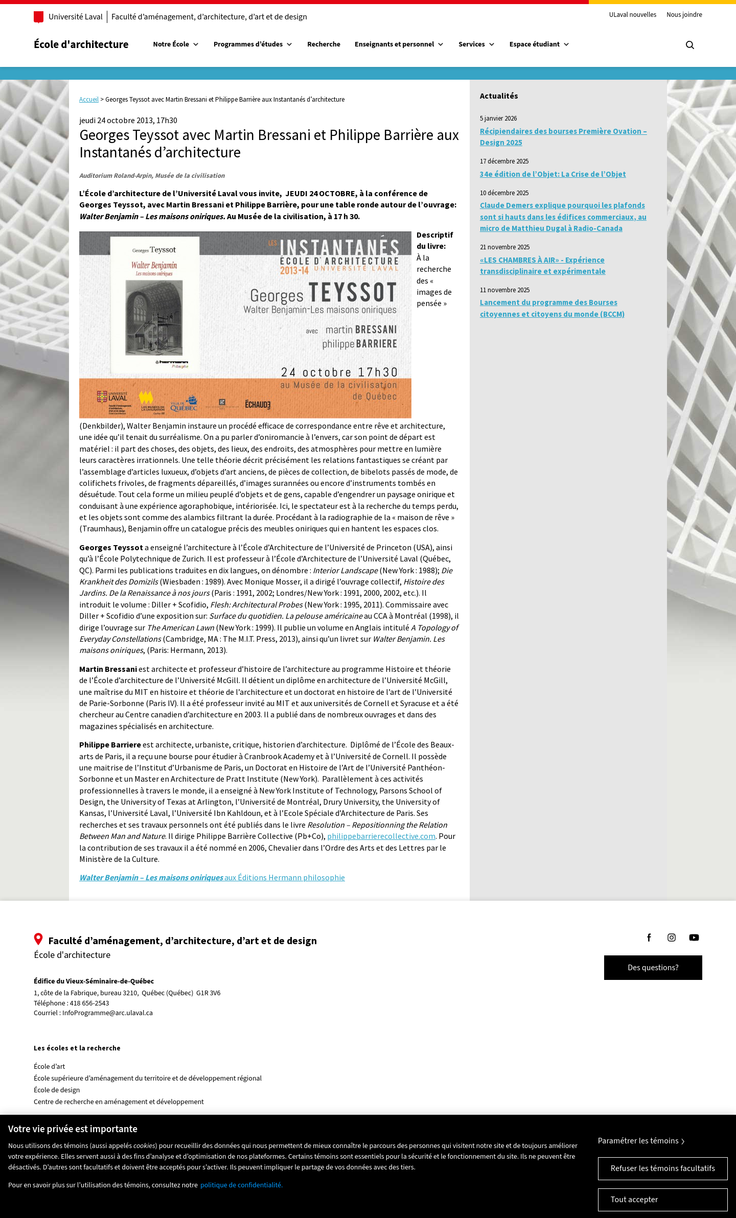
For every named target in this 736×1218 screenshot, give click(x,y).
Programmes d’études (253, 44)
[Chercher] (690, 45)
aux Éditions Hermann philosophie (212, 877)
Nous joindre (684, 15)
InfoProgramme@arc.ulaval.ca (107, 1013)
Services (476, 44)
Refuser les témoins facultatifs (663, 1180)
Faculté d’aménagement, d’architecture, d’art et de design (209, 16)
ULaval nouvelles (633, 15)
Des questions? (653, 967)
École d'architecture (81, 44)
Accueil (89, 99)
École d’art (49, 1067)
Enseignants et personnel (399, 44)
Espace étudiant (540, 44)
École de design (57, 1090)
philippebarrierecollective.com (381, 836)
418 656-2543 (89, 1004)
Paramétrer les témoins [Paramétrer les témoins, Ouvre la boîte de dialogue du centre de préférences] (638, 1153)
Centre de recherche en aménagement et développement (119, 1102)
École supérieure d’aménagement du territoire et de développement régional (148, 1078)
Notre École (176, 44)
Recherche (323, 44)
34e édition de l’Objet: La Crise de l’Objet (553, 174)
